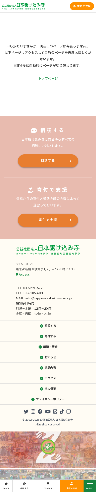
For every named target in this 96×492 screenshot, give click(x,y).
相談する (48, 160)
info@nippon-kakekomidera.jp (49, 298)
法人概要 (50, 389)
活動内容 (50, 368)
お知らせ (50, 357)
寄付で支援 (84, 6)
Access (24, 275)
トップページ (48, 78)
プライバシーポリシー (50, 399)
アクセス (50, 378)
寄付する (50, 336)
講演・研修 (50, 347)
